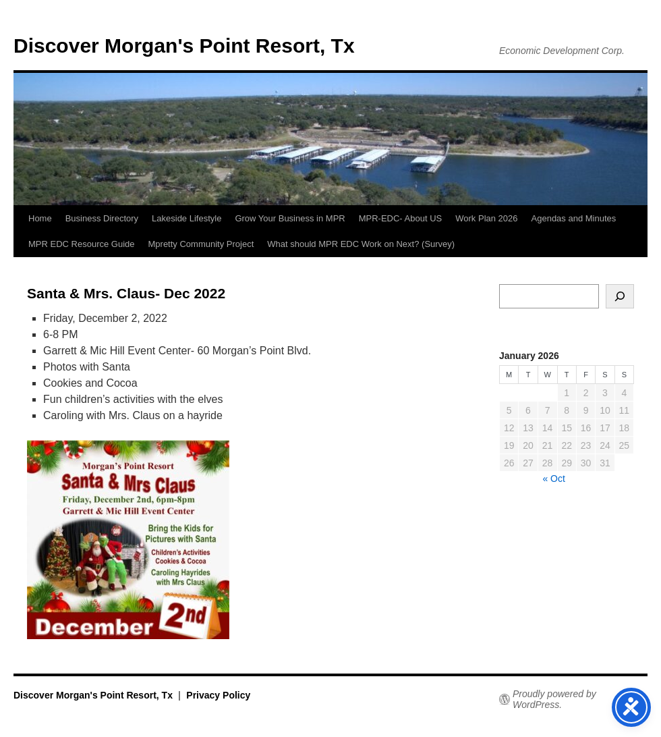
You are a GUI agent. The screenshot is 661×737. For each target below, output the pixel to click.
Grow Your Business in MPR (290, 218)
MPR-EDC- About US (400, 218)
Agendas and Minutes (573, 218)
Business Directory (101, 218)
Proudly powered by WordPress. (554, 699)
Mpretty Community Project (201, 244)
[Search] (620, 296)
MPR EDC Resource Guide (81, 244)
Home (40, 218)
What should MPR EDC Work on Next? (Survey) (361, 244)
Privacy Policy (218, 695)
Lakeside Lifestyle (186, 218)
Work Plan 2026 (486, 218)
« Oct (553, 478)
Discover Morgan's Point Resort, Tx (184, 45)
